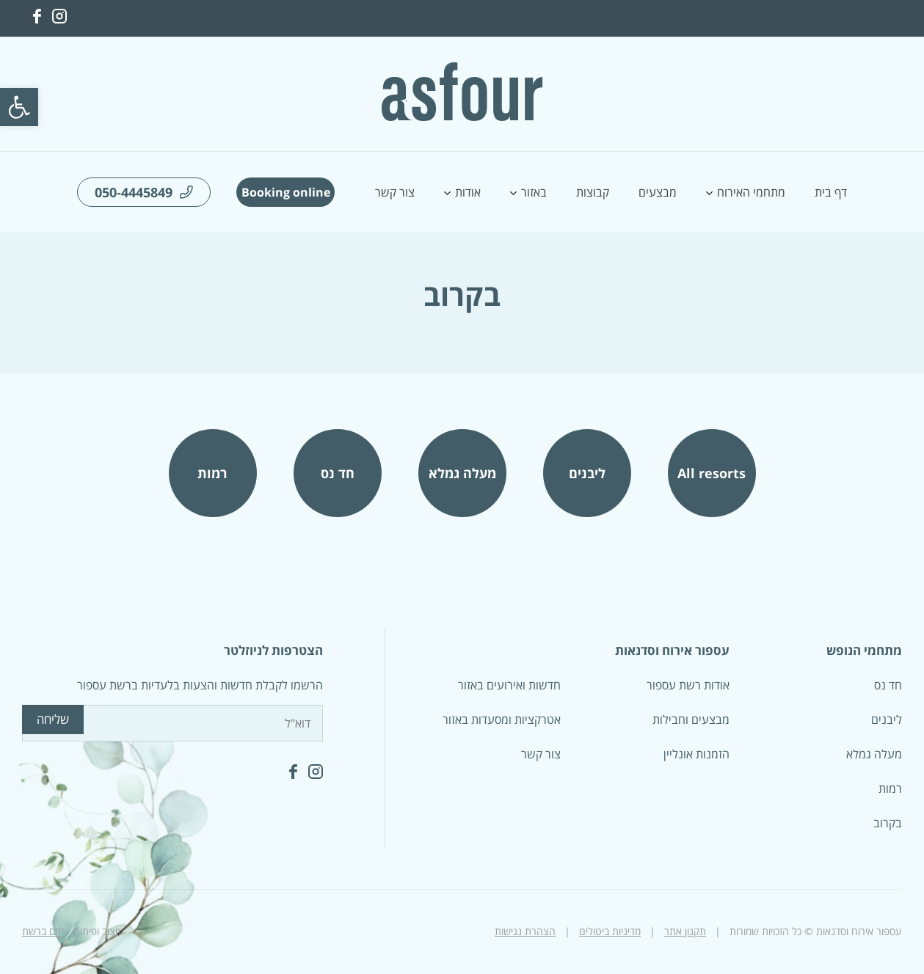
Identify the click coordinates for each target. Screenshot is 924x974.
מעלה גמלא (462, 473)
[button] (19, 107)
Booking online (285, 192)
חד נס (337, 473)
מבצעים (658, 192)
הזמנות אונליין (696, 754)
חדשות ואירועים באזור (509, 685)
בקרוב (887, 823)
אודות (468, 192)
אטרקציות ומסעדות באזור (502, 719)
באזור (534, 192)
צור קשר (395, 192)
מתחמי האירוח (751, 192)
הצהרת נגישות (525, 931)
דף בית (831, 192)
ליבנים (587, 473)
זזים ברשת (43, 931)
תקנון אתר (685, 931)
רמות (212, 473)
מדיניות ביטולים (610, 931)
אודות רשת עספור (688, 685)
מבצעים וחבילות (691, 719)
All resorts (711, 473)
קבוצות (592, 192)
